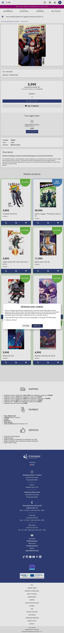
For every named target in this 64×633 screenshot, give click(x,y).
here (35, 317)
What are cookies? (11, 320)
